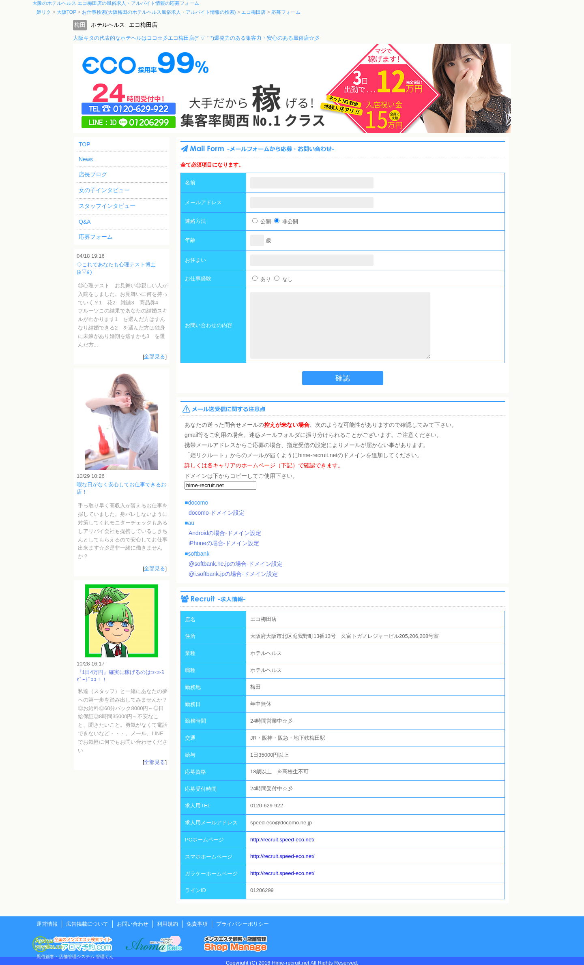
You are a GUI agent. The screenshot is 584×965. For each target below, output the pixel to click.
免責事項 (197, 924)
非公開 (286, 221)
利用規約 (167, 924)
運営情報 (47, 924)
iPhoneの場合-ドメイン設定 (224, 543)
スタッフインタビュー (107, 206)
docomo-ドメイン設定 (217, 512)
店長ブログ (93, 174)
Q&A (85, 221)
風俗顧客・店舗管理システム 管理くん (75, 956)
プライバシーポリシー (242, 924)
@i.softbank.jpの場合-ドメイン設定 (233, 574)
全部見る (154, 356)
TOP (84, 144)
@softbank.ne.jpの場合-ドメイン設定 (236, 564)
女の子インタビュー (104, 190)
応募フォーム (96, 236)
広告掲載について (87, 924)
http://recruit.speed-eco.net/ (282, 840)
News (86, 159)
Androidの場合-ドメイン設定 (225, 533)
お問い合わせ (132, 924)
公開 (261, 221)
